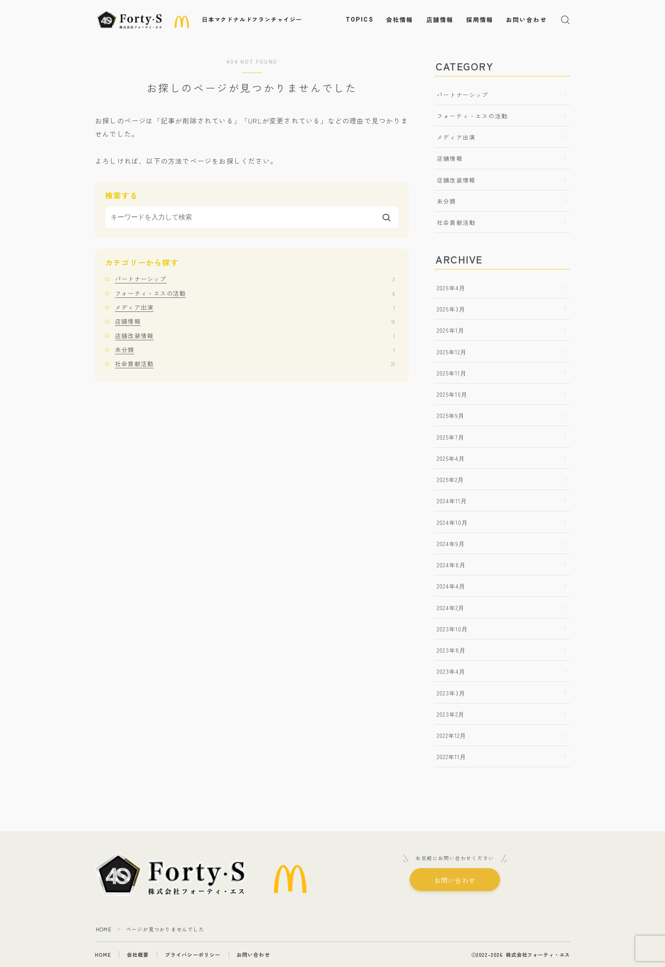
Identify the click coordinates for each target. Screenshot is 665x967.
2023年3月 (451, 693)
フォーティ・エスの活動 (255, 293)
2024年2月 (450, 607)
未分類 (255, 349)
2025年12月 (452, 352)
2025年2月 (450, 479)
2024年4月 (451, 586)
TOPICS (360, 19)
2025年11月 (452, 373)
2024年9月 (451, 543)
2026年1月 (450, 330)
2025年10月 (452, 394)
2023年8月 (451, 650)
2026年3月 (451, 309)
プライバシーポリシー (193, 954)
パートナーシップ (255, 279)
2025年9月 (450, 415)
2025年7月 (450, 437)
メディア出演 (255, 307)
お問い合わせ (526, 20)
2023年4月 (451, 671)
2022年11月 (452, 756)
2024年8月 (451, 565)
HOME (104, 929)
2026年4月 (451, 287)
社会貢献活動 (255, 363)
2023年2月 (450, 714)
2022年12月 (452, 735)
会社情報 (399, 20)
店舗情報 (439, 20)
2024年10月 (452, 522)
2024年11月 (452, 500)
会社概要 (138, 954)
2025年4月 (451, 458)
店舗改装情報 (255, 335)
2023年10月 (452, 629)
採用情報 (479, 20)
